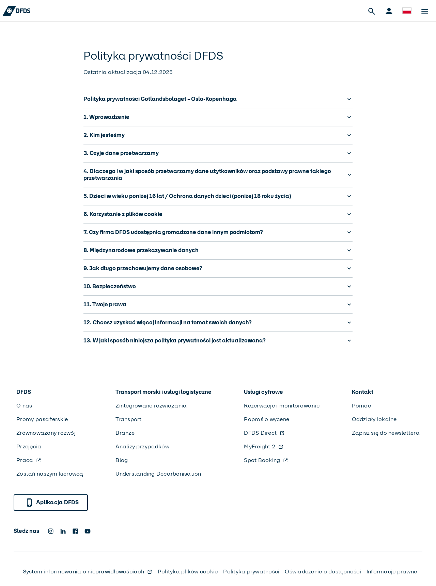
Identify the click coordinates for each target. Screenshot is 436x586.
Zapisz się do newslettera (386, 433)
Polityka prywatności (251, 571)
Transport (128, 419)
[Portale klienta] (389, 10)
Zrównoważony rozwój (46, 433)
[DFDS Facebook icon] (75, 531)
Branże (125, 433)
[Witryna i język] (406, 10)
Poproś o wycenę (266, 419)
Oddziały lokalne (374, 419)
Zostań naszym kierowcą (49, 474)
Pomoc (361, 405)
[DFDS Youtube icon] (87, 531)
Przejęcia (28, 446)
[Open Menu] (424, 10)
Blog (121, 460)
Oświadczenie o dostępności (323, 571)
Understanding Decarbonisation (158, 474)
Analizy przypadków (142, 446)
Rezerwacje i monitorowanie (282, 405)
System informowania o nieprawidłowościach (87, 571)
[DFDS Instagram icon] (51, 531)
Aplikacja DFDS (52, 502)
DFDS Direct (264, 433)
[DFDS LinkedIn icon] (63, 531)
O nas (24, 405)
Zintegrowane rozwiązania (151, 405)
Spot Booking (266, 460)
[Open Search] (371, 10)
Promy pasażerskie (42, 419)
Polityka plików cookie (188, 571)
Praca (28, 460)
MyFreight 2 (263, 446)
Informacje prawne (392, 571)
